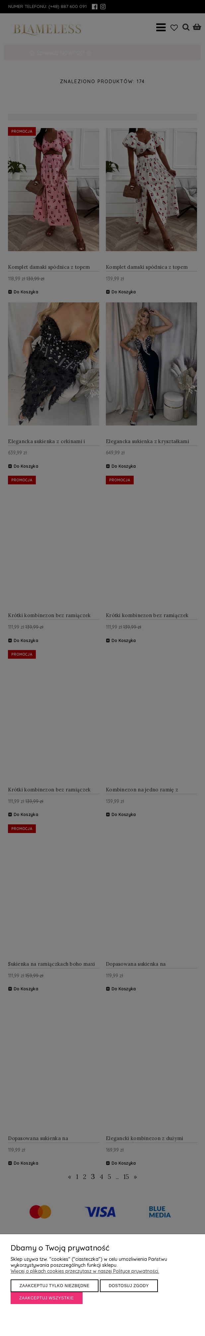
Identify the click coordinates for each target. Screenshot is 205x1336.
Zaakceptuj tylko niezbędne (55, 1285)
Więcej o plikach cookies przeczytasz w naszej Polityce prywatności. (85, 1271)
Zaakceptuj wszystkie (46, 1298)
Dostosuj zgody (129, 1285)
